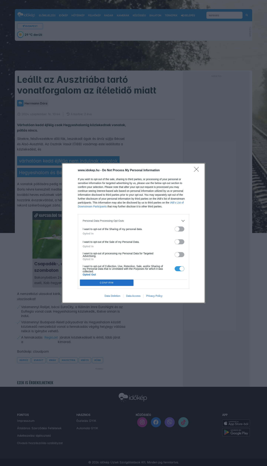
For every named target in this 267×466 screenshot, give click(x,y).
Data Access (133, 295)
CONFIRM (107, 282)
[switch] (179, 229)
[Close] (197, 170)
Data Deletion (112, 295)
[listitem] (133, 221)
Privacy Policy (154, 295)
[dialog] (133, 233)
